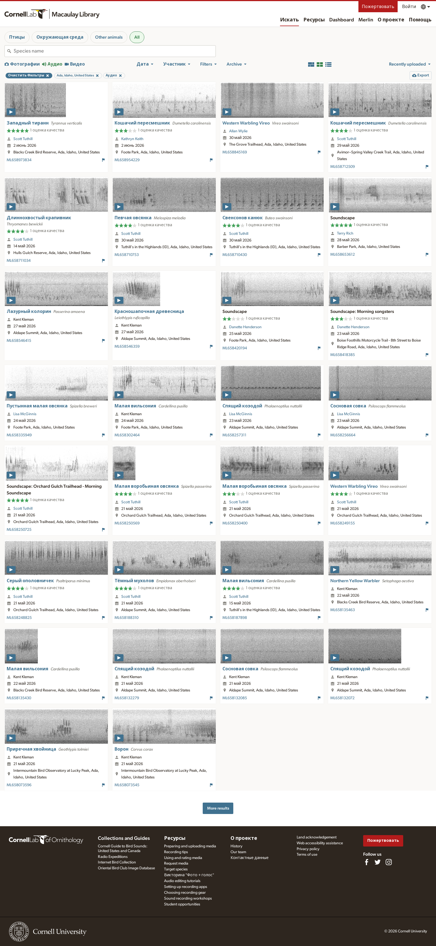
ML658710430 (234, 255)
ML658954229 (127, 160)
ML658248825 (19, 618)
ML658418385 (342, 355)
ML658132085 (234, 698)
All (137, 37)
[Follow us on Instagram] (388, 862)
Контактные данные (250, 858)
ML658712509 (342, 167)
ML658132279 (127, 698)
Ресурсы (314, 20)
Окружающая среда (59, 37)
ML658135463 (342, 610)
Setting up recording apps (185, 887)
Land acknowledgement (316, 837)
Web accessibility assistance (320, 843)
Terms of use (307, 855)
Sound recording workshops (188, 898)
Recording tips (176, 852)
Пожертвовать (378, 6)
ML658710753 (127, 255)
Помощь (420, 20)
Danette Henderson (245, 327)
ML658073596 (19, 785)
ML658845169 (234, 152)
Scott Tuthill (23, 139)
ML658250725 (19, 530)
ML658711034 (19, 261)
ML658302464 (127, 435)
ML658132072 (342, 698)
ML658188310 (126, 618)
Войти (409, 6)
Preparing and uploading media (190, 846)
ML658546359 (127, 346)
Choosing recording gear (185, 893)
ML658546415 (19, 341)
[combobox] (114, 51)
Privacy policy (308, 849)
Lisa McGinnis (24, 414)
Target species (176, 869)
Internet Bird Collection (117, 862)
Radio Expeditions (113, 857)
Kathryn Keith (132, 139)
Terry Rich (345, 233)
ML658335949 (19, 435)
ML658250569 (127, 523)
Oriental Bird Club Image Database (126, 868)
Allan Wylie (238, 131)
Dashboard (341, 20)
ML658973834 (19, 160)
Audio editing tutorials (182, 881)
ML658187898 (234, 618)
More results (218, 808)
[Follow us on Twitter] (377, 862)
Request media (176, 863)
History (236, 846)
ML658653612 (342, 255)
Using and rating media (183, 858)
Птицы (17, 37)
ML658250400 (234, 523)
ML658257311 (234, 435)
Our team (238, 852)
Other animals (109, 37)
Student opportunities (182, 904)
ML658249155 (342, 523)
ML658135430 (19, 698)
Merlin (365, 20)
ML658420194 (234, 348)
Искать (289, 20)
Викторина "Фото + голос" (189, 875)
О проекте (391, 20)
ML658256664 (342, 435)
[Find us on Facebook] (366, 862)
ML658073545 (127, 785)
